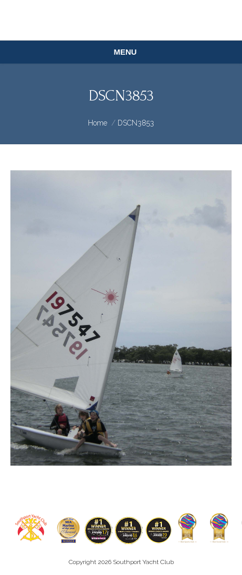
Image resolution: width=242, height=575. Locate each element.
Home (97, 123)
